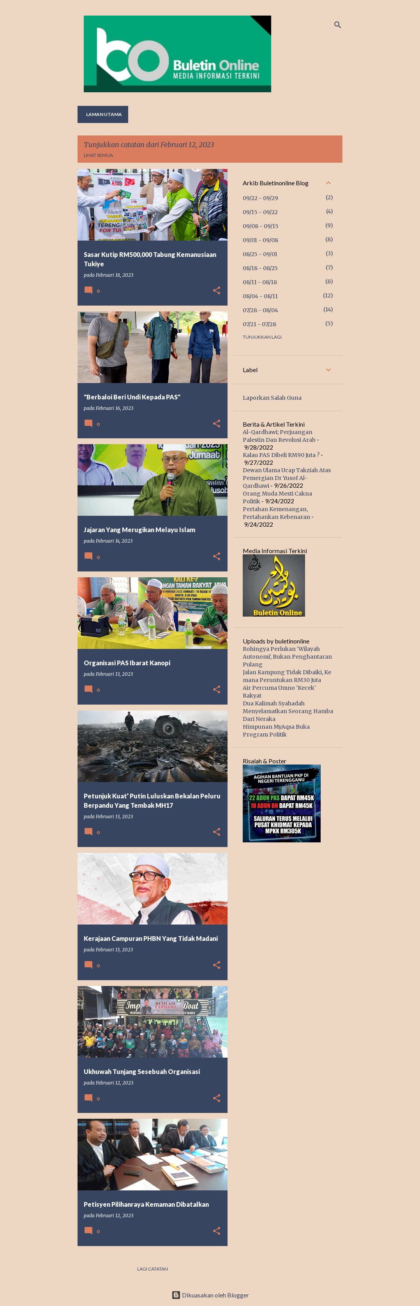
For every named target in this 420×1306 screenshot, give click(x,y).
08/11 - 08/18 (260, 282)
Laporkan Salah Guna (272, 397)
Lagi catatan (152, 1269)
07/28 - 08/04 (260, 310)
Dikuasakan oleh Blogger (210, 1295)
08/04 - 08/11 (260, 296)
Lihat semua (98, 155)
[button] (216, 291)
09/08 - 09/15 (261, 226)
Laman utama (104, 114)
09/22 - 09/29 (260, 198)
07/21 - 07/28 (259, 324)
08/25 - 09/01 (260, 254)
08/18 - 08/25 (260, 268)
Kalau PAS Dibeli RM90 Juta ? (281, 455)
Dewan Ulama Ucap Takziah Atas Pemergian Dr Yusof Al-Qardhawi (287, 478)
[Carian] (337, 25)
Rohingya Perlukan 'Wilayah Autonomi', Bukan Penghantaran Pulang (287, 656)
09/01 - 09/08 (260, 240)
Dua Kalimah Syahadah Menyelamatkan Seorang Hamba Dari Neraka (288, 711)
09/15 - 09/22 (260, 212)
